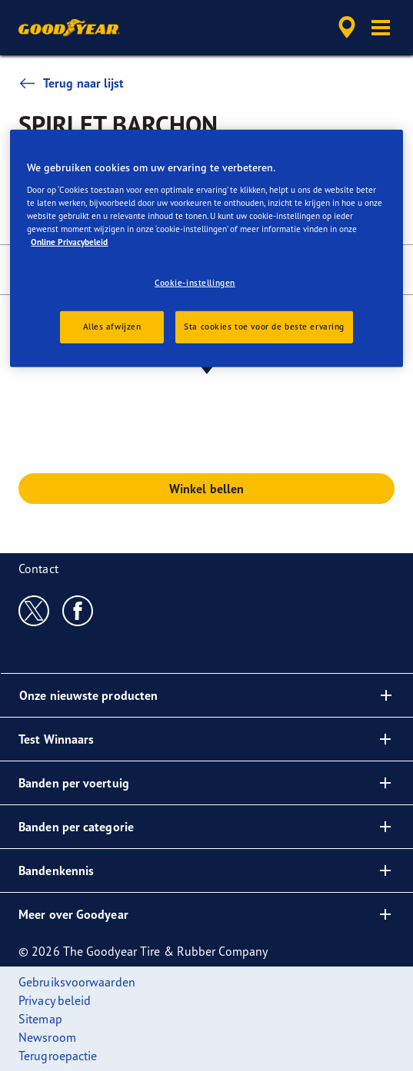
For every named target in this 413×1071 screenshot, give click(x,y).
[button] (381, 27)
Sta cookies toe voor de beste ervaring (264, 326)
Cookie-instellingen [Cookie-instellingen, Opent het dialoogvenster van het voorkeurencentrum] (195, 282)
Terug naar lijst (71, 83)
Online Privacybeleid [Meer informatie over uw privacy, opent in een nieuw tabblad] (69, 242)
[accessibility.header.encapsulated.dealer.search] (347, 27)
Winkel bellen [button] (206, 488)
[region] (206, 248)
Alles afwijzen (112, 326)
